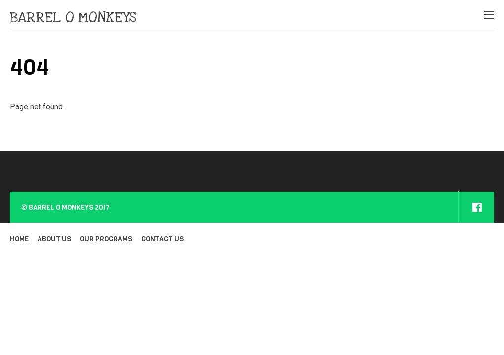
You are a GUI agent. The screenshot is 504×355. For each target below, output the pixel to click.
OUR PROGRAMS (106, 239)
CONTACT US (162, 239)
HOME (19, 239)
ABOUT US (54, 239)
